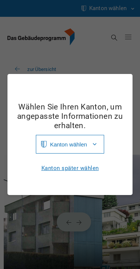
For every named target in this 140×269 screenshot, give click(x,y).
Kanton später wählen (70, 168)
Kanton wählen (68, 144)
